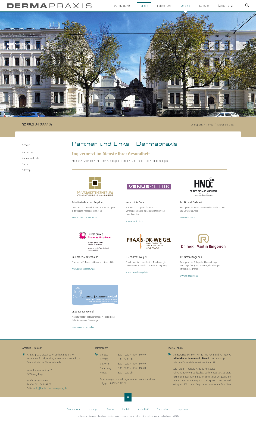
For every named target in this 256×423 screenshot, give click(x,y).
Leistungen (164, 6)
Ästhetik (224, 6)
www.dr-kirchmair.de (189, 217)
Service (185, 6)
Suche (25, 164)
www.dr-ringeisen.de (189, 275)
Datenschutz (163, 409)
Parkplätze (27, 152)
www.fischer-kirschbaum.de (83, 269)
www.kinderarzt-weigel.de (83, 327)
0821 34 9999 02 (39, 124)
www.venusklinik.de (134, 221)
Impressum (183, 409)
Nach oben (128, 397)
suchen (247, 5)
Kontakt (204, 6)
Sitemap (26, 170)
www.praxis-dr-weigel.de (137, 272)
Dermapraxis (122, 6)
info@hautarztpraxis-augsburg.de (50, 388)
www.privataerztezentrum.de (84, 217)
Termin (143, 6)
